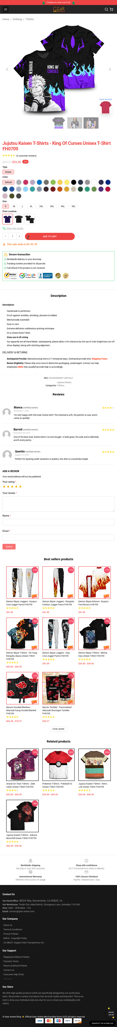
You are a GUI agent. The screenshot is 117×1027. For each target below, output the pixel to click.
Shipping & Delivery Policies (16, 957)
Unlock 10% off (111, 1013)
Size (4, 201)
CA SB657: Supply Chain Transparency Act (23, 942)
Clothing (17, 19)
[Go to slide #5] (74, 123)
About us (7, 925)
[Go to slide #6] (91, 123)
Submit (9, 546)
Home (5, 19)
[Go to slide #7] (107, 123)
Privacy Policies (10, 934)
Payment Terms (11, 961)
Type (4, 167)
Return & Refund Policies (15, 965)
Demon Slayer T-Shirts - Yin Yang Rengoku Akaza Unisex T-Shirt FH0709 (21, 656)
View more (59, 729)
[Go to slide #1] (9, 123)
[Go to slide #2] (26, 123)
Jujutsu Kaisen (64, 382)
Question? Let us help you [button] (102, 1023)
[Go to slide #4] (58, 123)
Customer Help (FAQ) (13, 974)
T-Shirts (29, 19)
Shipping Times (99, 359)
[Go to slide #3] (42, 123)
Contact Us (8, 970)
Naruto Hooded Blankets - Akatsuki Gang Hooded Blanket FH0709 (21, 710)
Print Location (9, 211)
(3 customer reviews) (26, 155)
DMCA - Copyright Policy (15, 938)
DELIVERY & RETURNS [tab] (14, 352)
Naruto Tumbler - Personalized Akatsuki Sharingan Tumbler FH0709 (57, 710)
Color (5, 177)
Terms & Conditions (12, 929)
